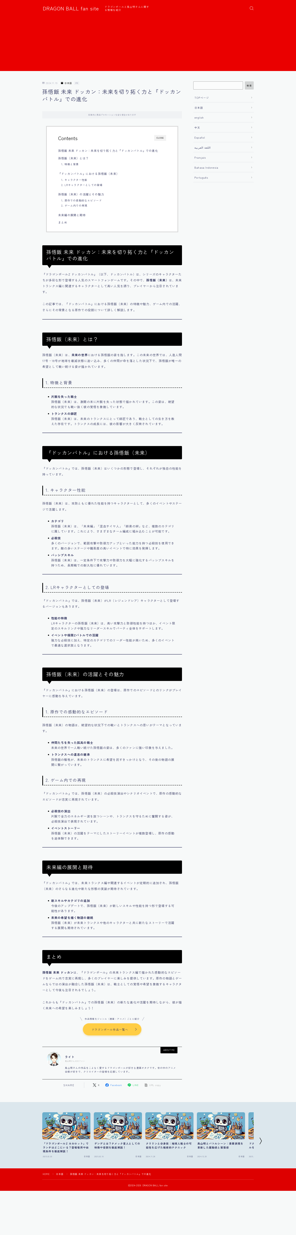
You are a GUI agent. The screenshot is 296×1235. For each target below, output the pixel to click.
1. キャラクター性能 (74, 180)
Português (201, 177)
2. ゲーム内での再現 (74, 205)
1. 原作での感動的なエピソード (81, 200)
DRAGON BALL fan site (71, 8)
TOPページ (201, 98)
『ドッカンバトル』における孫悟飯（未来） (88, 173)
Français (200, 157)
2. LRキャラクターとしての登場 (82, 185)
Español (199, 137)
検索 (249, 85)
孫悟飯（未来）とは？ (73, 158)
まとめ (62, 222)
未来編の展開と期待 (72, 215)
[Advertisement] (148, 44)
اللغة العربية (202, 147)
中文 (197, 127)
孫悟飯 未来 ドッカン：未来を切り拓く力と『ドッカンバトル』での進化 (108, 150)
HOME (46, 1174)
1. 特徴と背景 (70, 164)
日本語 (66, 83)
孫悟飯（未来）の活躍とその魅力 (81, 194)
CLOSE (160, 138)
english (199, 117)
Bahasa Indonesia (206, 167)
